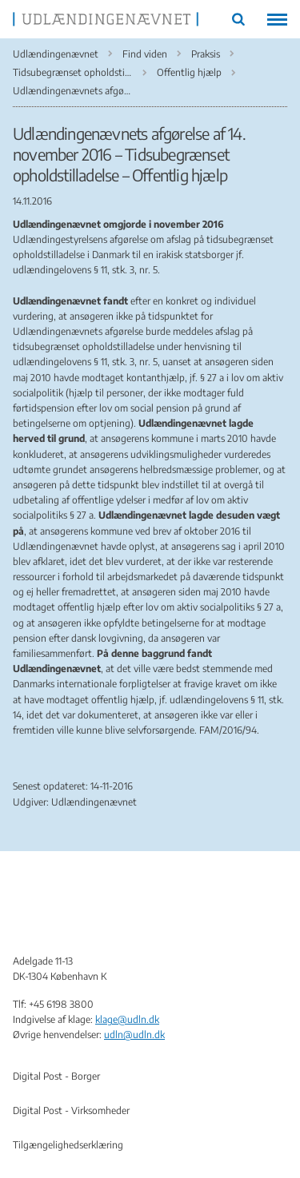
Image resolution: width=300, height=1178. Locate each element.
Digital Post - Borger (56, 1076)
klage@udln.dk (127, 1019)
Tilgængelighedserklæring (68, 1145)
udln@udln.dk (134, 1035)
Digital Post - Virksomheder (71, 1110)
